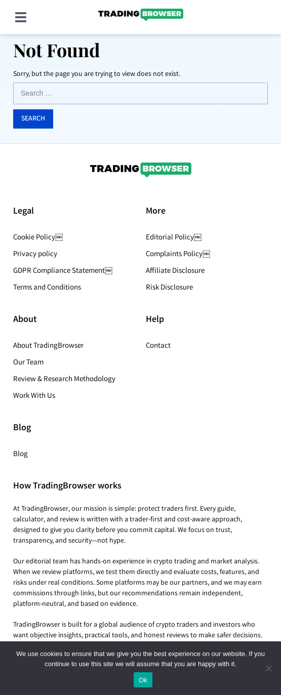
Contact (158, 346)
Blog (20, 454)
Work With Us (34, 396)
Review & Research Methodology (64, 379)
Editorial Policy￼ (174, 237)
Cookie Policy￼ (38, 237)
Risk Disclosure (169, 288)
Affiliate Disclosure (175, 271)
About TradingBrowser (48, 346)
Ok (143, 680)
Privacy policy (35, 254)
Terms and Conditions (47, 288)
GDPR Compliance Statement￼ (62, 271)
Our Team (28, 363)
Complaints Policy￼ (178, 254)
